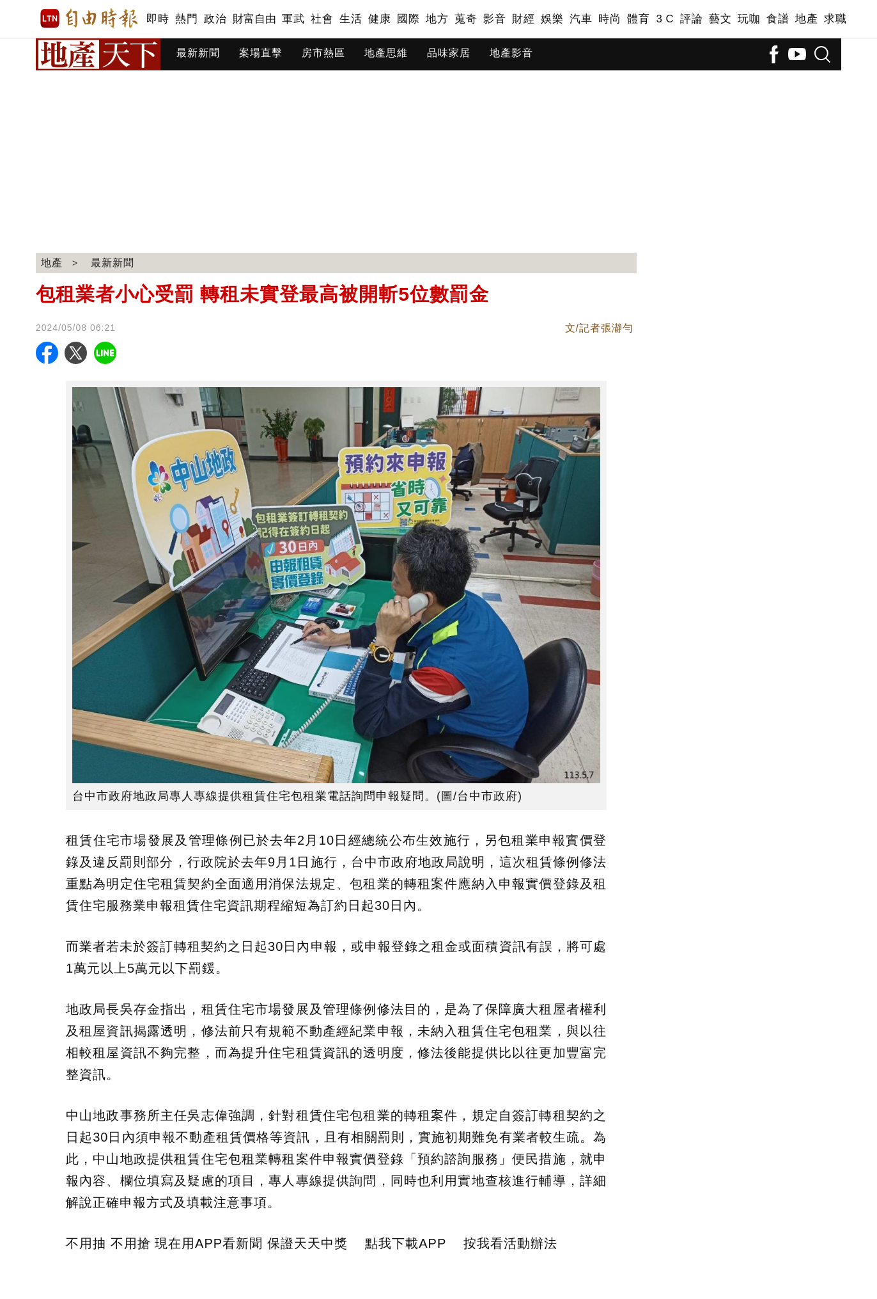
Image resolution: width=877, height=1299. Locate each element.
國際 (408, 19)
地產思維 (386, 52)
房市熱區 (323, 52)
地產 (806, 19)
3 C (665, 19)
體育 (638, 19)
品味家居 (448, 52)
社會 (322, 19)
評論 (691, 19)
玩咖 (749, 19)
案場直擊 (261, 52)
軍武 (293, 19)
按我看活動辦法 (510, 1243)
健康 (379, 19)
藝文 (720, 19)
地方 (437, 19)
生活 (350, 19)
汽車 (581, 19)
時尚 (609, 19)
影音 (494, 19)
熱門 (186, 19)
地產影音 (511, 52)
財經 (523, 19)
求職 (835, 19)
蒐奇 (465, 19)
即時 (157, 19)
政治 (215, 19)
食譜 (777, 19)
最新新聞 (198, 52)
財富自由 (254, 19)
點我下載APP (405, 1243)
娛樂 (552, 19)
